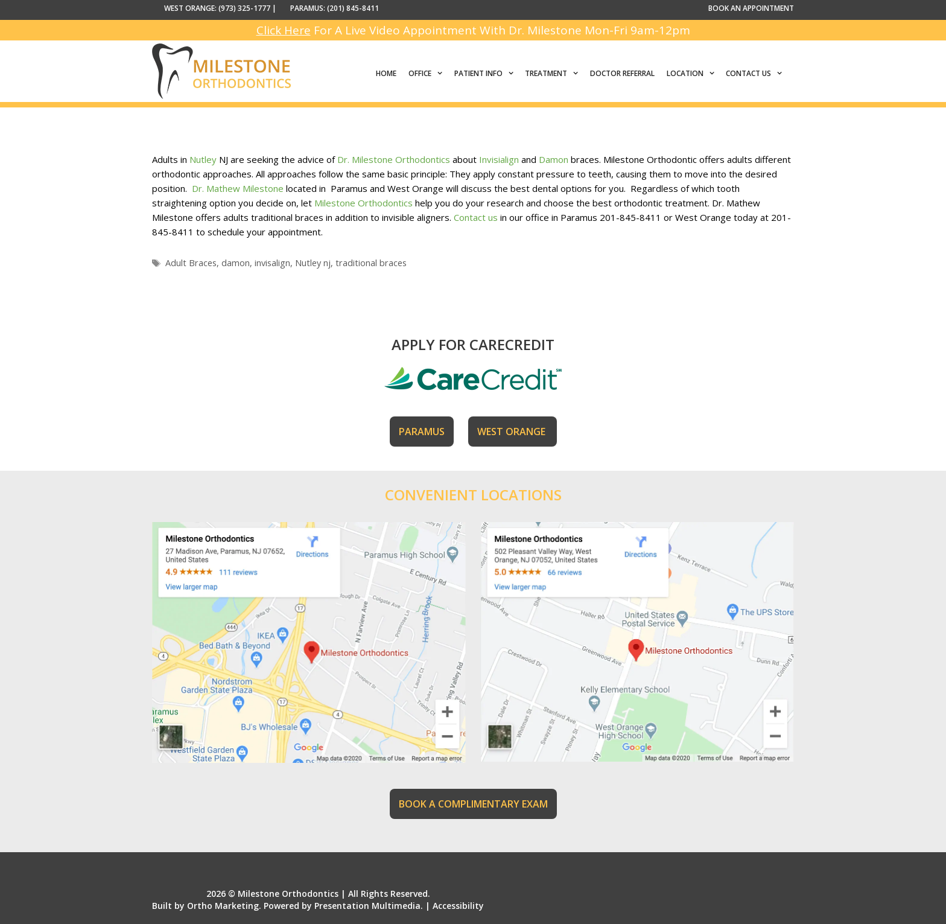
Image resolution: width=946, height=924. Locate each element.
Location (693, 74)
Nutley (203, 159)
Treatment (554, 74)
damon (235, 263)
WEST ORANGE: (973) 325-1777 (217, 8)
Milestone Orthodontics (363, 203)
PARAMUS (422, 431)
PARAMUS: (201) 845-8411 (334, 8)
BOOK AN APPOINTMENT (751, 8)
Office (428, 74)
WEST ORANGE (512, 431)
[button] (439, 74)
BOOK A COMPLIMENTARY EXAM (473, 804)
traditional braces (371, 263)
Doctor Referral (622, 73)
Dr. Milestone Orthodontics (393, 159)
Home (386, 73)
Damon (553, 159)
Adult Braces (191, 263)
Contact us (476, 217)
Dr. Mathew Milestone (239, 188)
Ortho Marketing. (224, 905)
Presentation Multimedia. (368, 905)
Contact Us (757, 74)
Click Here (283, 30)
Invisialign (499, 159)
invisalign (272, 263)
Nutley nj (313, 263)
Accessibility (458, 905)
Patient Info (486, 74)
